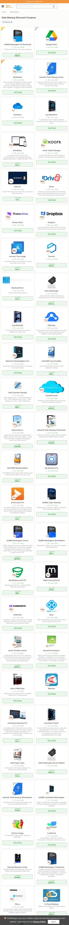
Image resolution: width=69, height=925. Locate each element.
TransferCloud (51, 396)
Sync (51, 615)
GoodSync (17, 150)
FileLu (17, 904)
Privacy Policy (39, 922)
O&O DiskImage (51, 291)
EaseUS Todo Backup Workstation (17, 797)
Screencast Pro (17, 503)
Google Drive (51, 44)
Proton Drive (17, 222)
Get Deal (52, 53)
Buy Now (18, 701)
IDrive (51, 187)
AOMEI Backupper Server (17, 541)
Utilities (4, 12)
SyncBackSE (17, 325)
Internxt (17, 187)
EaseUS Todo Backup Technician (51, 430)
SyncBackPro (51, 115)
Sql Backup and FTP (17, 580)
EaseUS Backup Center (17, 867)
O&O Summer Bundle (17, 393)
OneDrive (18, 115)
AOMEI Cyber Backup (51, 503)
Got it (54, 922)
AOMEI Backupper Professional (17, 44)
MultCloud (17, 77)
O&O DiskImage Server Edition (51, 763)
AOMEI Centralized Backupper (51, 797)
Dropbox (51, 222)
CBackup (51, 325)
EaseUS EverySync (51, 650)
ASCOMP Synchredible (51, 361)
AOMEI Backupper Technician (51, 867)
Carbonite (17, 615)
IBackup (51, 688)
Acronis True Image (17, 256)
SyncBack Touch (51, 723)
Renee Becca (17, 430)
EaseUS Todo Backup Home (51, 77)
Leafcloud (51, 833)
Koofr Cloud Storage (51, 150)
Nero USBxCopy (17, 688)
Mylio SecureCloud (51, 580)
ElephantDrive (17, 288)
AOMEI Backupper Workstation (51, 541)
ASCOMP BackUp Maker (17, 468)
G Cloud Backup (51, 904)
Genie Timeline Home (17, 650)
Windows (6, 22)
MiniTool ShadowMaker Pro (17, 361)
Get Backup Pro (51, 468)
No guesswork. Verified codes (34, 1)
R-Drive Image (17, 833)
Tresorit (51, 256)
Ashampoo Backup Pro (17, 723)
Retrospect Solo (17, 763)
